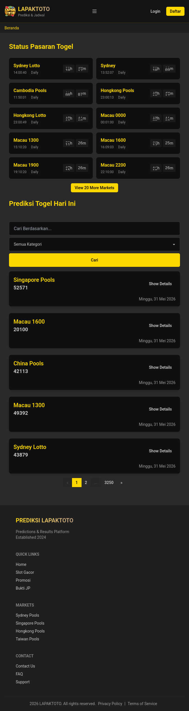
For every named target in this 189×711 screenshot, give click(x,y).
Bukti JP (23, 588)
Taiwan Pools (27, 639)
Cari (94, 260)
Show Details (160, 284)
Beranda (11, 28)
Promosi (23, 580)
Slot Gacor (25, 572)
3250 (108, 482)
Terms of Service (142, 703)
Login (155, 11)
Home (21, 564)
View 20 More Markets (94, 188)
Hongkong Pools (30, 631)
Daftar (175, 11)
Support (23, 682)
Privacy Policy (110, 703)
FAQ (19, 674)
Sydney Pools (27, 615)
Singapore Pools (30, 623)
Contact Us (25, 666)
